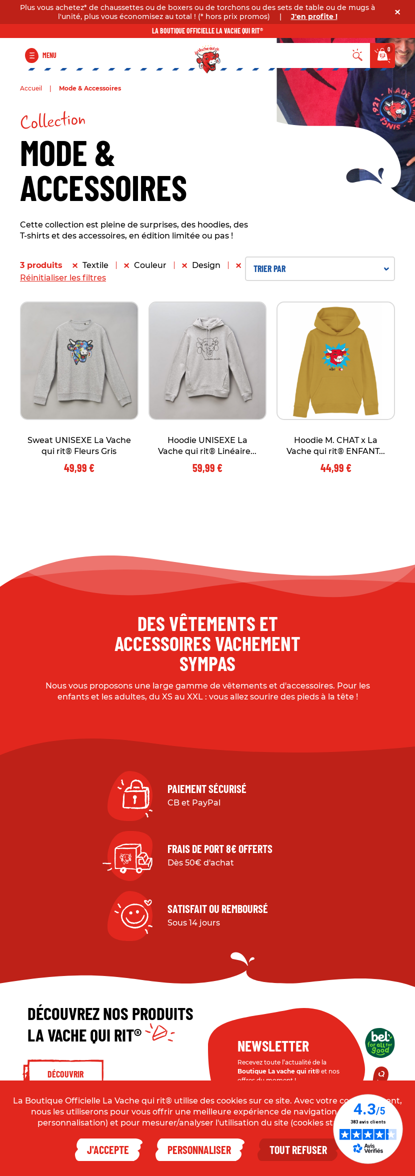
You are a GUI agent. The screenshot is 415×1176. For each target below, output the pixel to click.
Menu (49, 55)
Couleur (150, 265)
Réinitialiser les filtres (63, 277)
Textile (95, 265)
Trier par (321, 268)
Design (206, 265)
